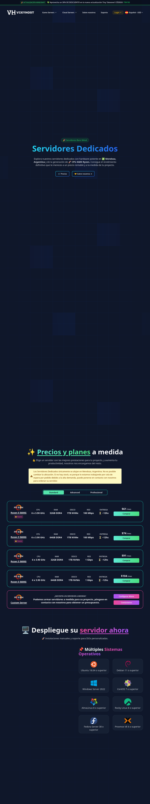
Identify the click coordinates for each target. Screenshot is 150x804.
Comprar (126, 514)
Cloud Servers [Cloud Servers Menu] (69, 12)
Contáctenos (126, 602)
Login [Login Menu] (118, 12)
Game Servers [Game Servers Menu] (49, 12)
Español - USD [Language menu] (134, 12)
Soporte (104, 12)
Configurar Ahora (126, 596)
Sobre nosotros (89, 12)
